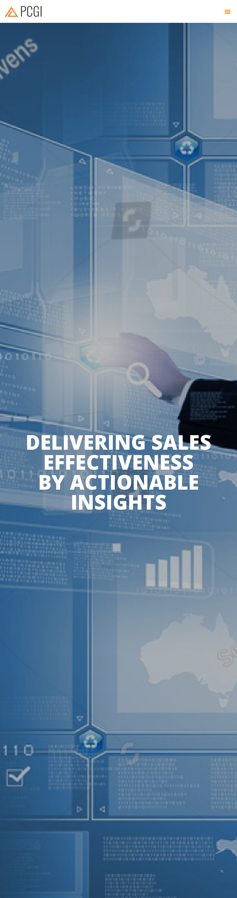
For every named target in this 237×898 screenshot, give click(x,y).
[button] (227, 11)
